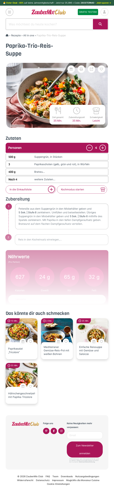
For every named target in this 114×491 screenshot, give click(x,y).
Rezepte (16, 35)
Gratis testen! (88, 12)
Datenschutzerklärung (87, 462)
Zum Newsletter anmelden (85, 449)
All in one (28, 35)
